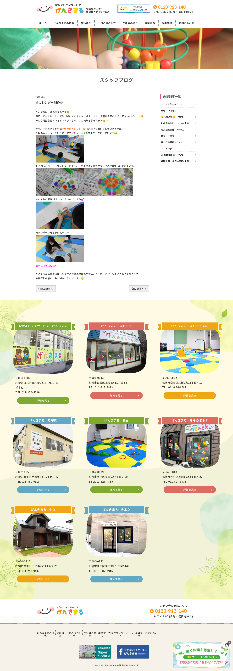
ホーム (43, 23)
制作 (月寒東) (168, 110)
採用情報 (167, 23)
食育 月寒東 (167, 135)
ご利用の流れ (130, 23)
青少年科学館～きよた (172, 142)
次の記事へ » (138, 288)
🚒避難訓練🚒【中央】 (172, 154)
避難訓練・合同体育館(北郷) (175, 161)
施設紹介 (86, 23)
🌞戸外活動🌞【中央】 (172, 116)
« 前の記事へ (45, 288)
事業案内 (150, 23)
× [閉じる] (229, 642)
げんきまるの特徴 (64, 23)
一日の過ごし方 (107, 23)
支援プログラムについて (146, 635)
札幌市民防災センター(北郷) (175, 123)
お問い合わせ (186, 23)
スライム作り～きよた (172, 104)
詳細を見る (43, 405)
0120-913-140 (171, 614)
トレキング (166, 148)
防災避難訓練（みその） (173, 129)
